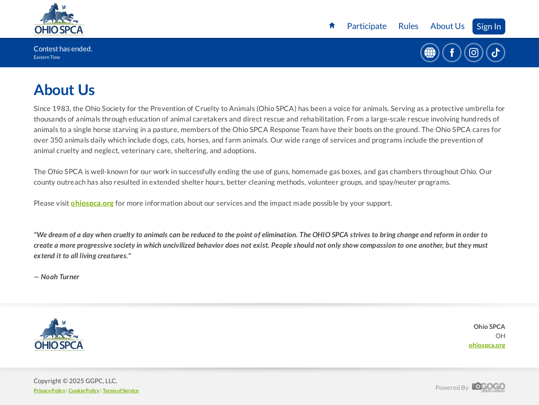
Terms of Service (121, 390)
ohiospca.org (92, 203)
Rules (408, 26)
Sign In (489, 26)
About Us (447, 26)
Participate (367, 26)
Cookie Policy (84, 390)
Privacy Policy (49, 390)
